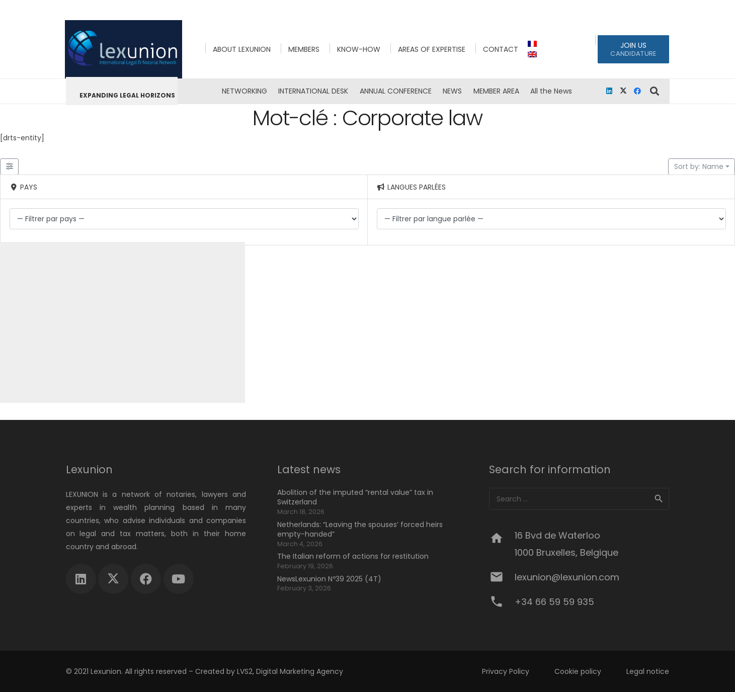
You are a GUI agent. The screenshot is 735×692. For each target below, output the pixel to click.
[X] (623, 91)
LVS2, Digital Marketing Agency (290, 671)
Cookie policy (577, 671)
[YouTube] (179, 579)
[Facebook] (637, 91)
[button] (654, 91)
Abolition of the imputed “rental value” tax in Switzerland (355, 497)
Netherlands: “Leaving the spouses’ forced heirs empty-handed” (360, 530)
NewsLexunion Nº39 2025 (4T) (329, 579)
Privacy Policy (505, 671)
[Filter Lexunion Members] (9, 167)
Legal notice (647, 671)
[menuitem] (534, 44)
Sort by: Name (698, 166)
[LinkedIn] (609, 91)
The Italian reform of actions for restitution (353, 556)
